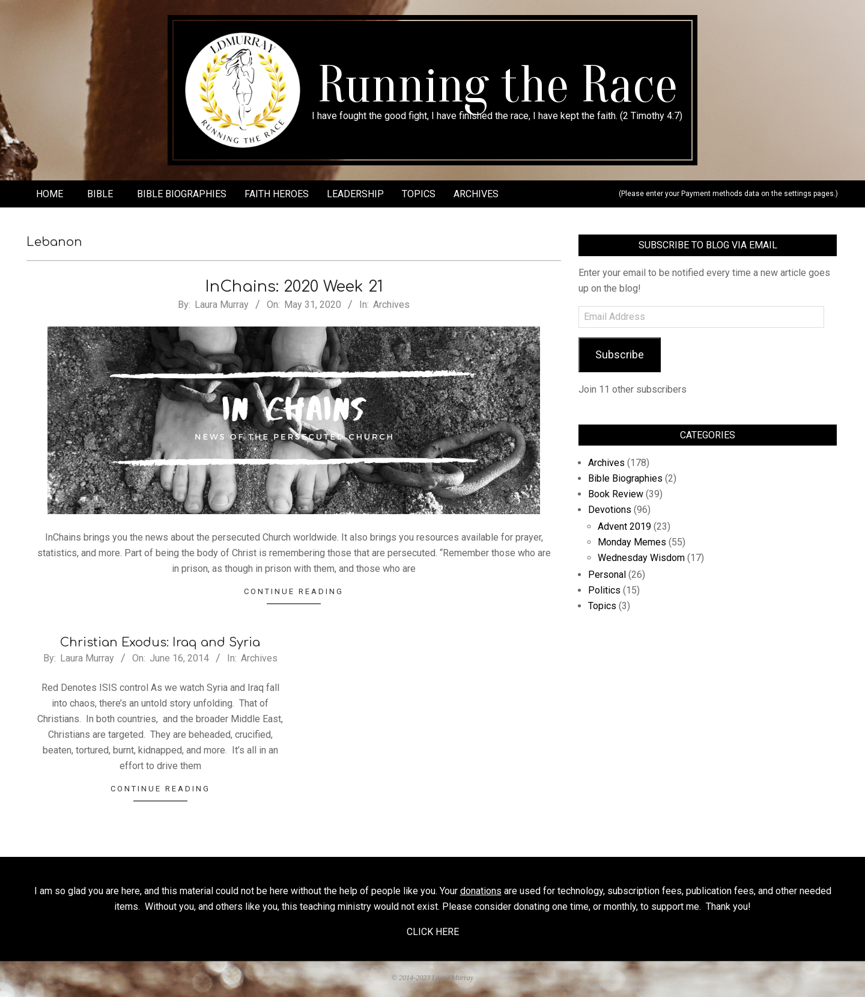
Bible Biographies (625, 478)
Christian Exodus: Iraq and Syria (160, 642)
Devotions (609, 509)
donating (532, 906)
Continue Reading (294, 591)
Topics (602, 606)
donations (481, 891)
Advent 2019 (624, 526)
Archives (391, 304)
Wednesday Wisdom (641, 557)
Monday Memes (632, 542)
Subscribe (619, 354)
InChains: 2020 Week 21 (294, 286)
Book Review (615, 494)
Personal (607, 574)
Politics (604, 590)
